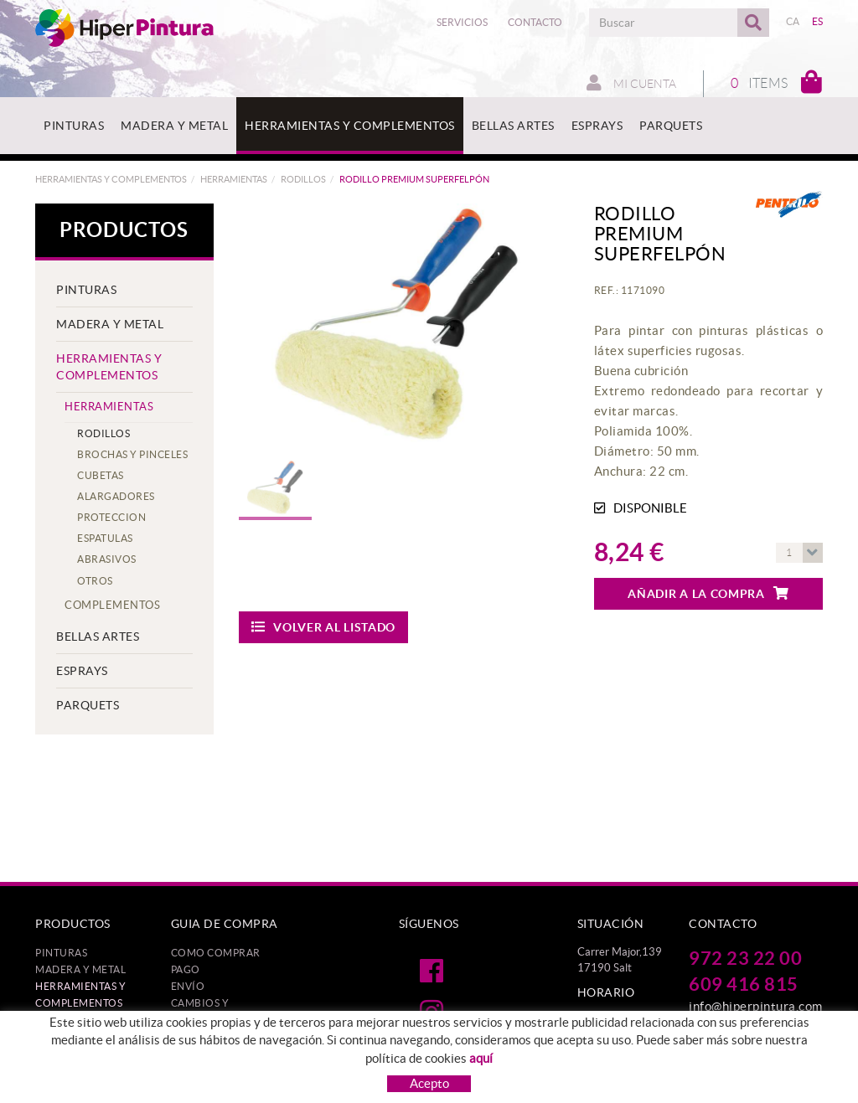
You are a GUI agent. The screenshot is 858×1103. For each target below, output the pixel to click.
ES (818, 21)
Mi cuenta (631, 83)
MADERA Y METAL (109, 324)
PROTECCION (111, 517)
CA (793, 21)
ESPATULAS (105, 538)
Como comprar (216, 952)
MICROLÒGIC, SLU (708, 1096)
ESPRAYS (82, 671)
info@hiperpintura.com (756, 1006)
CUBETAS (100, 475)
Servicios (462, 22)
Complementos (112, 605)
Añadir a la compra (708, 593)
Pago (185, 969)
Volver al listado (323, 627)
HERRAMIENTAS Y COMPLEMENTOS (111, 179)
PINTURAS (86, 289)
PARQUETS (87, 705)
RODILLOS (303, 179)
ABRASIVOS (107, 559)
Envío (188, 986)
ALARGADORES (116, 496)
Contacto (535, 22)
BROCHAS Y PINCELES (132, 454)
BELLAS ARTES (97, 636)
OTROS (95, 580)
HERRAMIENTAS (233, 179)
